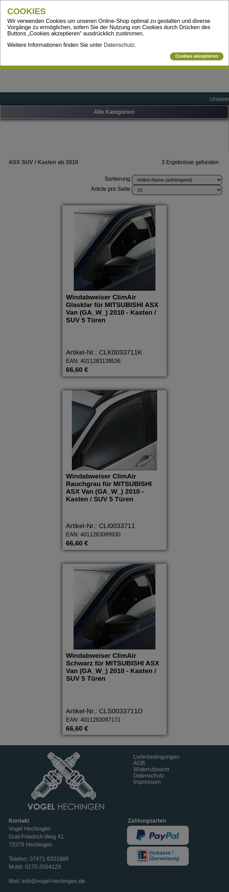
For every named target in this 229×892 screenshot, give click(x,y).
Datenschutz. (120, 45)
